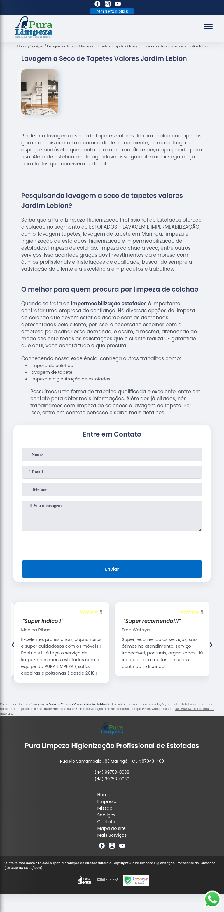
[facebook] (97, 4)
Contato (106, 821)
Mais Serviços (112, 835)
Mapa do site (111, 828)
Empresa (107, 801)
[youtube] (118, 4)
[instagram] (108, 4)
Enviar (112, 569)
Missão (105, 808)
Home (104, 795)
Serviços (106, 815)
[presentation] (112, 544)
